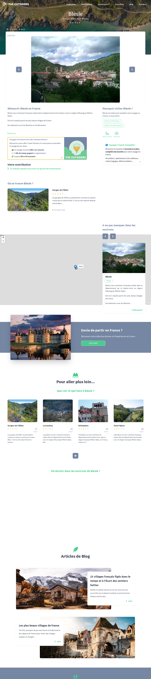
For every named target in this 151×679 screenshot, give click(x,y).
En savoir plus (58, 210)
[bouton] (105, 236)
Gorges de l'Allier (60, 190)
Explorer (93, 343)
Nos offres (119, 4)
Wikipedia (12, 133)
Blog (131, 4)
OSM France (146, 304)
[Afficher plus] (75, 456)
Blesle (23, 29)
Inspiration (71, 4)
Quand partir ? (104, 4)
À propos (142, 4)
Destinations (86, 4)
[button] (75, 69)
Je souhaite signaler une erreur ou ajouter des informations (34, 168)
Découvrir (138, 310)
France (14, 29)
